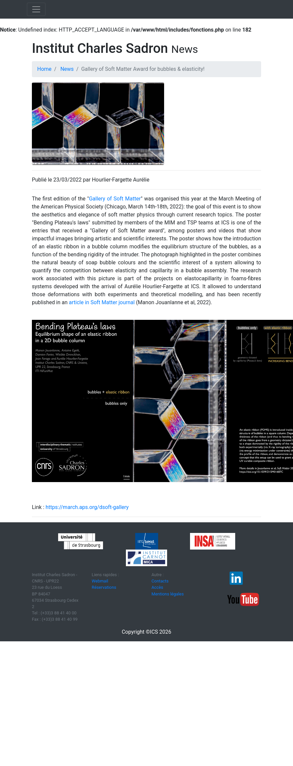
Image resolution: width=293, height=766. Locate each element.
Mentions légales (167, 593)
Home (44, 69)
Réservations (104, 587)
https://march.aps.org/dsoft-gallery (87, 507)
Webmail (100, 580)
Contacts (159, 580)
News (67, 69)
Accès (157, 587)
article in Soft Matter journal (102, 302)
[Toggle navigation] (36, 9)
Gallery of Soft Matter (115, 198)
